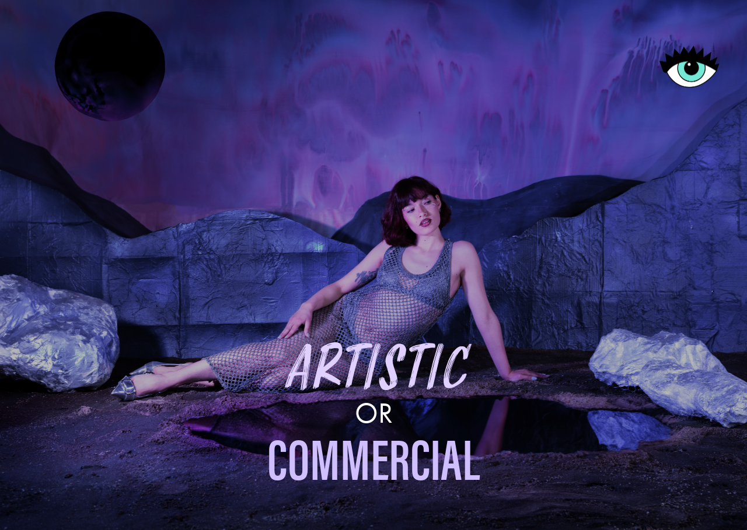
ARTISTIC (374, 370)
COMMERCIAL (373, 460)
